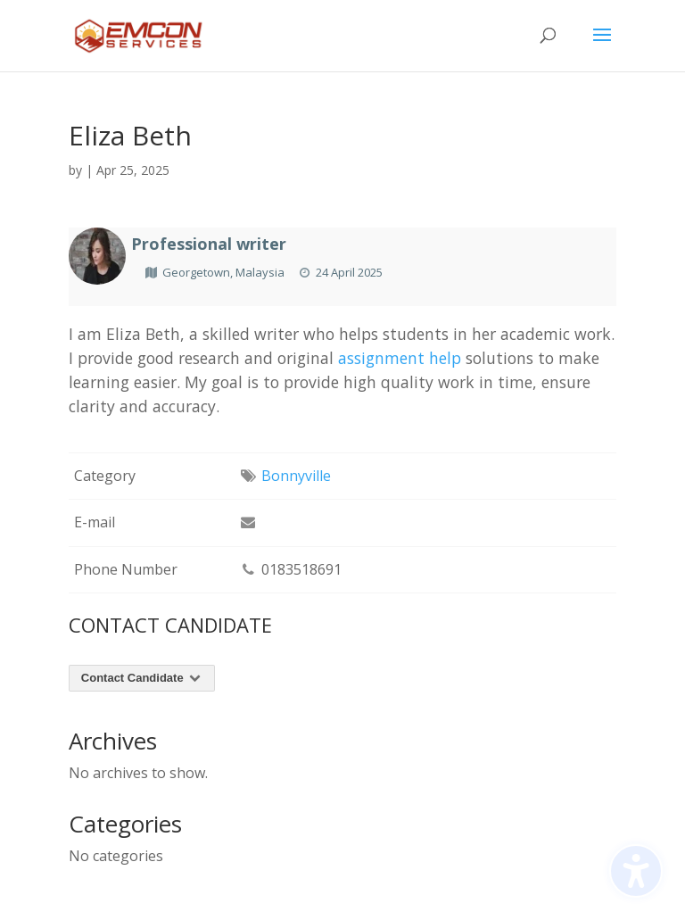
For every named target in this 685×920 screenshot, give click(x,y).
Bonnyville (296, 475)
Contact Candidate (142, 677)
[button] (602, 46)
